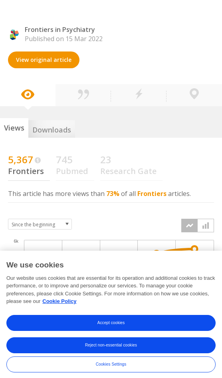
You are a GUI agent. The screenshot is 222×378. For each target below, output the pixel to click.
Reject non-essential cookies (111, 349)
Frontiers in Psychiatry (60, 29)
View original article (43, 59)
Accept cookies (111, 327)
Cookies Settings (111, 368)
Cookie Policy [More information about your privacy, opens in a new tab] (59, 306)
